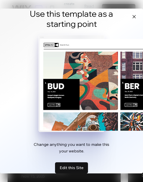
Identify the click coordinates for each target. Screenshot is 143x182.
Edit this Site (71, 167)
